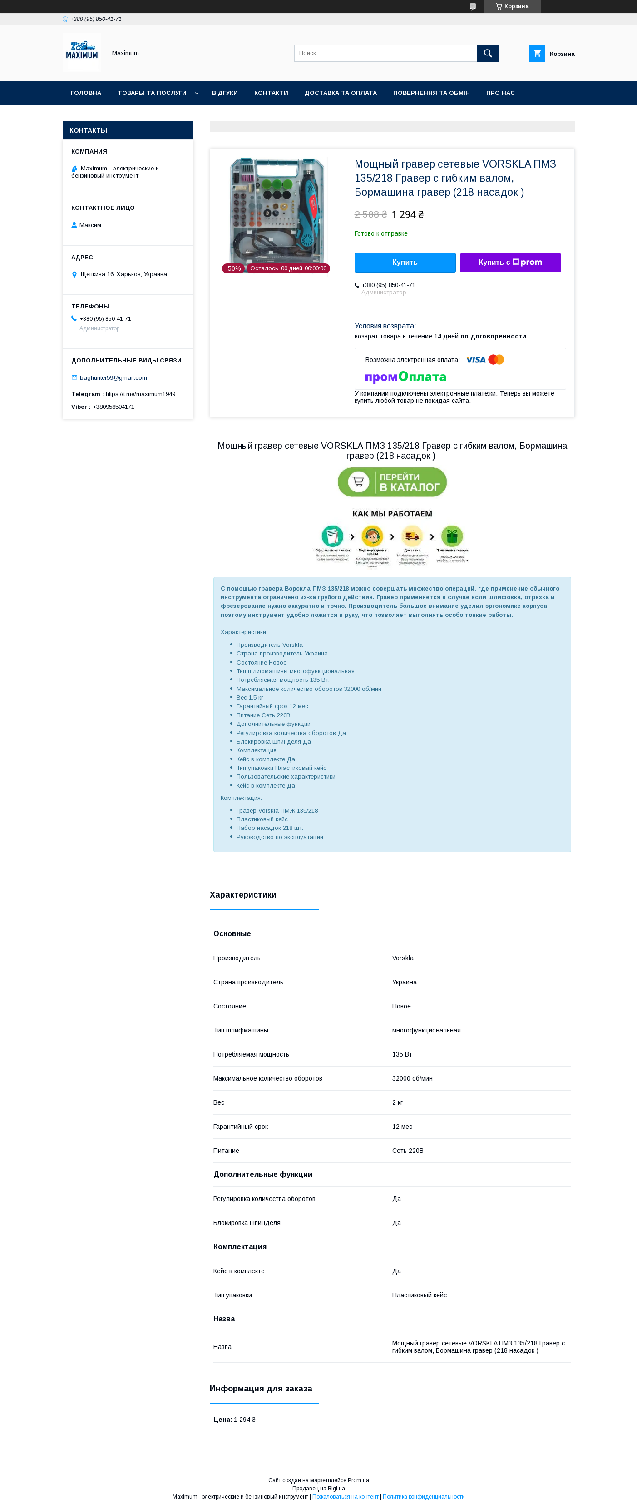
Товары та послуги (152, 92)
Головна (86, 92)
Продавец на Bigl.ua (318, 1488)
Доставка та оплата (341, 92)
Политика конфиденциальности (424, 1497)
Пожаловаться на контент (345, 1497)
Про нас (500, 92)
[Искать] (488, 53)
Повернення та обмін (431, 92)
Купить (405, 262)
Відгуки (225, 92)
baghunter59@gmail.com (113, 377)
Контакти (271, 92)
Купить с (510, 262)
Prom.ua (358, 1480)
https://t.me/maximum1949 (140, 394)
